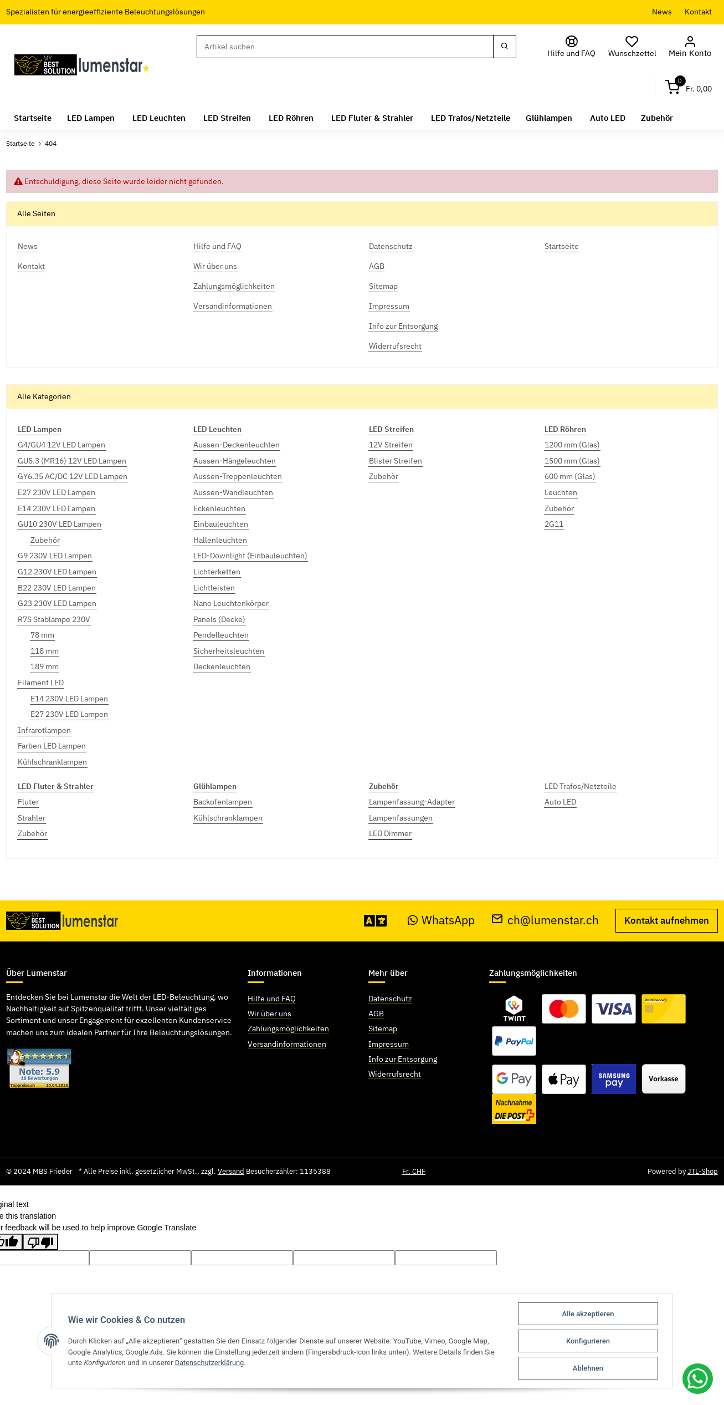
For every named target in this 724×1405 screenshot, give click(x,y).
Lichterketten (216, 572)
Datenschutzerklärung (210, 1362)
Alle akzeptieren (588, 1314)
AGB (376, 1014)
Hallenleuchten (220, 540)
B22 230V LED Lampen (57, 587)
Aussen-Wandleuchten (233, 492)
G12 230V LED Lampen (57, 572)
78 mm (42, 635)
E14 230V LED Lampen (56, 508)
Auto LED (560, 802)
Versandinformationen (287, 1043)
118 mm (44, 651)
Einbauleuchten (220, 524)
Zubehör (45, 540)
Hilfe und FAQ (272, 999)
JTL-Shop (702, 1171)
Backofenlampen (222, 802)
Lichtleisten (214, 587)
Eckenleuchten (219, 508)
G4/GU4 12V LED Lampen (61, 445)
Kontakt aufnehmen (666, 920)
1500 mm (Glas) (572, 461)
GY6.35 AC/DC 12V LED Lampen (72, 476)
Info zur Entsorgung (402, 1058)
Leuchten (561, 492)
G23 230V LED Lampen (57, 603)
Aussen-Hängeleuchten (234, 461)
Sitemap (382, 1029)
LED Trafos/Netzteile (581, 786)
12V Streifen (391, 445)
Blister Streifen (395, 461)
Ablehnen (588, 1368)
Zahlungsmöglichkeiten (288, 1029)
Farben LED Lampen (52, 746)
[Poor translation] (40, 1242)
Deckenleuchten (221, 666)
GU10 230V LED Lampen (59, 524)
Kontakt (698, 12)
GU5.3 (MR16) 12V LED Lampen (72, 461)
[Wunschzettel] (635, 46)
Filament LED (41, 683)
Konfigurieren (588, 1341)
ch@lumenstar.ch (545, 920)
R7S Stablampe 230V (54, 619)
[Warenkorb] (688, 87)
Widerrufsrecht (394, 1074)
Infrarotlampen (44, 730)
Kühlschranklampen (52, 762)
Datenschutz (390, 999)
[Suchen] (346, 46)
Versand (231, 1171)
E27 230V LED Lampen (56, 492)
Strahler (31, 818)
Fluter (28, 802)
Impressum (388, 1043)
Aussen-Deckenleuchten (236, 445)
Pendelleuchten (221, 635)
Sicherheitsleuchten (228, 651)
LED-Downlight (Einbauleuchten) (250, 556)
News (662, 12)
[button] (691, 46)
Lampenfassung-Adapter (412, 802)
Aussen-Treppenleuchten (237, 476)
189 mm (44, 666)
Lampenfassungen (401, 818)
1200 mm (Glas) (572, 445)
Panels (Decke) (219, 619)
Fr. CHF (413, 1171)
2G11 (554, 524)
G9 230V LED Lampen (55, 556)
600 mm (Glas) (570, 476)
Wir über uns (269, 1014)
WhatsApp (441, 920)
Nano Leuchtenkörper (231, 603)
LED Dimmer (390, 833)
